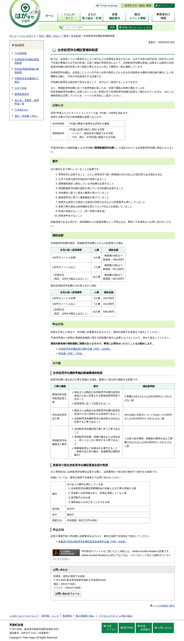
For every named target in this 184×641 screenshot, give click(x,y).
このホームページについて (23, 615)
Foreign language (108, 5)
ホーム (13, 35)
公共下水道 (21, 88)
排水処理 (76, 35)
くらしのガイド (27, 35)
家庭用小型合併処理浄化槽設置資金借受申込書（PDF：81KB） (92, 541)
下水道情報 (21, 53)
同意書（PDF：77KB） (71, 353)
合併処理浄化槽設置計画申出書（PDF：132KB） (84, 348)
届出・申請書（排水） (27, 116)
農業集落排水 (22, 94)
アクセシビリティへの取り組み (115, 615)
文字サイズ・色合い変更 (138, 5)
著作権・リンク (50, 615)
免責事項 (67, 615)
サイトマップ (165, 5)
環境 (65, 35)
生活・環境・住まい (50, 35)
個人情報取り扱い (85, 615)
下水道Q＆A (21, 109)
